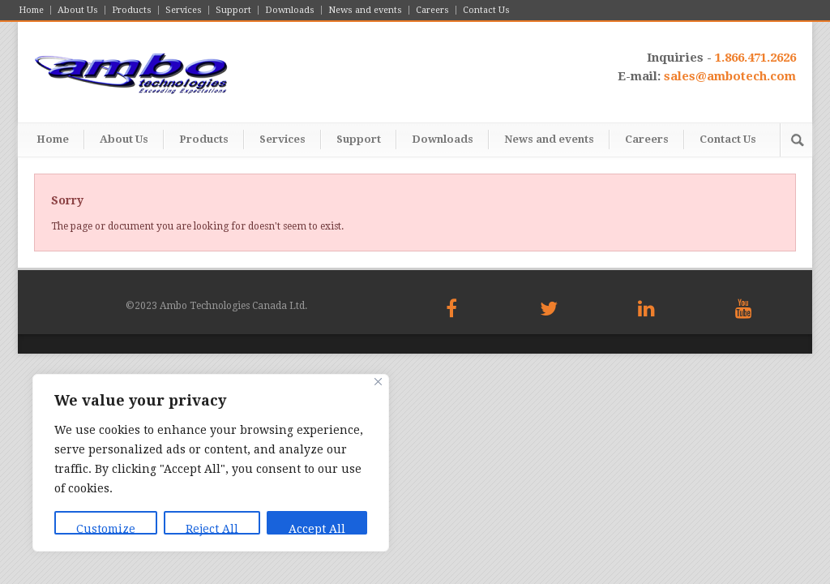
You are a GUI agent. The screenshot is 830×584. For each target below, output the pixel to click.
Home (31, 10)
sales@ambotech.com (730, 76)
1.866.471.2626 (755, 57)
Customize (105, 528)
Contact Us (486, 10)
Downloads (289, 10)
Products (132, 10)
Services (183, 10)
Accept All (317, 528)
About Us (78, 10)
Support (233, 10)
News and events (365, 10)
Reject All (212, 528)
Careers (432, 10)
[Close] (378, 381)
